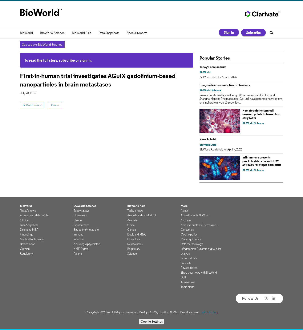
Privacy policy (189, 268)
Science (132, 253)
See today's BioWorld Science (42, 45)
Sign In (229, 32)
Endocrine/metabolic (86, 230)
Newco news (27, 244)
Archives (186, 220)
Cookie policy (189, 234)
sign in (85, 60)
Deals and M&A (29, 230)
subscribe (67, 60)
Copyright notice (191, 239)
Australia (132, 220)
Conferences (81, 225)
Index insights (189, 258)
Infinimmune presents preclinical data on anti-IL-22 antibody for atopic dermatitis (261, 161)
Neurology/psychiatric (87, 244)
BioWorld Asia (81, 33)
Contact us (187, 230)
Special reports (137, 33)
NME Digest (81, 249)
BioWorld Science (52, 33)
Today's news (28, 211)
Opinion (25, 249)
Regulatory (26, 253)
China (130, 225)
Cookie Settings (152, 321)
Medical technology (32, 239)
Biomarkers (80, 215)
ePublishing (210, 312)
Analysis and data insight (34, 215)
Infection (79, 239)
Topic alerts (187, 287)
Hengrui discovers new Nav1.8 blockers (224, 85)
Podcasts (186, 263)
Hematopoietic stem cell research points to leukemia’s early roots (261, 114)
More (184, 206)
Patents (78, 253)
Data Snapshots (108, 33)
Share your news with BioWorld (199, 272)
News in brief (207, 139)
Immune (78, 234)
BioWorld (26, 33)
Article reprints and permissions (199, 225)
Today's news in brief (212, 67)
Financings (26, 234)
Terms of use (188, 282)
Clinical (24, 220)
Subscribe (253, 33)
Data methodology (192, 244)
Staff (183, 277)
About (184, 211)
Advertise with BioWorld (195, 215)
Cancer (55, 105)
